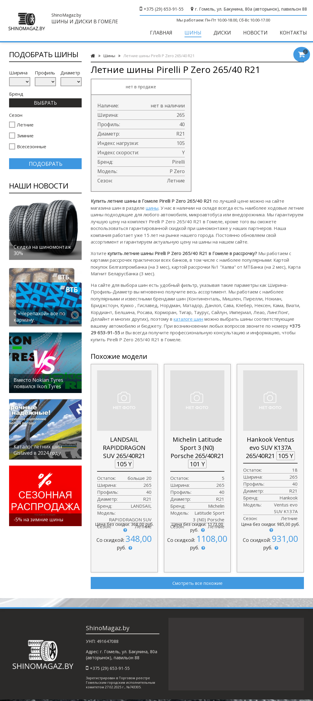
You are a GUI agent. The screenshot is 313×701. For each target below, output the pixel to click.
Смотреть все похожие (197, 583)
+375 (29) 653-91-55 (164, 9)
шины (152, 208)
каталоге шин (188, 319)
